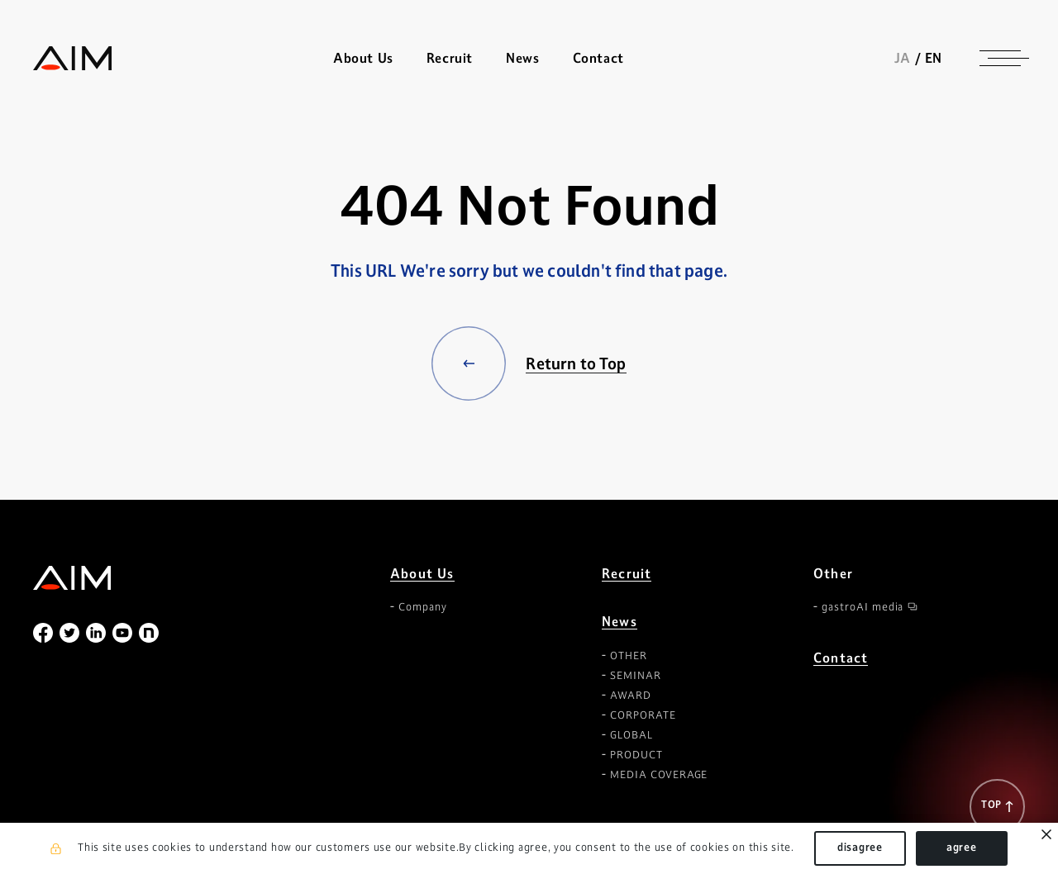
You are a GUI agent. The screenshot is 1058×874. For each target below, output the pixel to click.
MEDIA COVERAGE (659, 774)
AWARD (630, 695)
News (619, 621)
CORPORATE (643, 715)
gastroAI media (862, 607)
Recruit (450, 58)
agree (961, 847)
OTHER (628, 656)
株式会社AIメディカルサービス (72, 58)
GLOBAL (631, 735)
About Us (422, 574)
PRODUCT (636, 755)
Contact (598, 58)
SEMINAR (635, 675)
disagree (860, 847)
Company (422, 607)
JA (902, 58)
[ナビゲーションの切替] (1000, 58)
